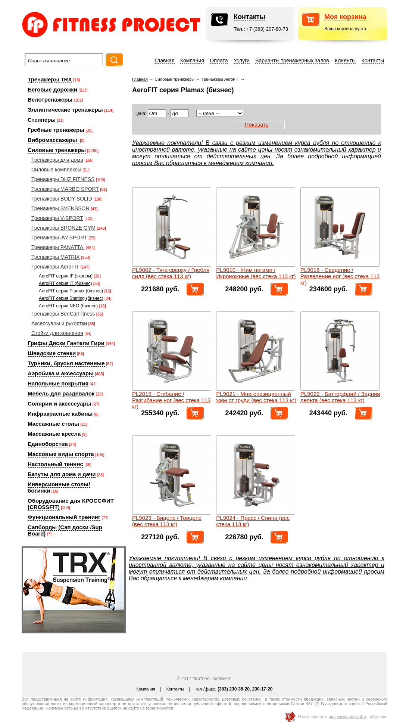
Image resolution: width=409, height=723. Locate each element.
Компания (192, 60)
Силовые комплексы (56, 170)
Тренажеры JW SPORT (59, 238)
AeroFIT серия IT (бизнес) (65, 283)
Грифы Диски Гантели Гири (66, 343)
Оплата (219, 60)
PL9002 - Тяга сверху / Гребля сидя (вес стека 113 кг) (170, 273)
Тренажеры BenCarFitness (63, 314)
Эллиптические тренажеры (65, 109)
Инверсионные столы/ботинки (59, 487)
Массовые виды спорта (61, 454)
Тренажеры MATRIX (55, 257)
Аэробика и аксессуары (61, 373)
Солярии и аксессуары (59, 403)
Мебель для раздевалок (61, 393)
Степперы (42, 120)
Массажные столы (53, 424)
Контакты (249, 17)
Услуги (242, 60)
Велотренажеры (50, 99)
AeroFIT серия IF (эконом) (66, 276)
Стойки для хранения (57, 333)
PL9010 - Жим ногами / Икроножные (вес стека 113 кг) (256, 273)
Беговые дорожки (52, 89)
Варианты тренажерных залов (292, 60)
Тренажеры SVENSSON (60, 208)
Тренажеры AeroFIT (55, 267)
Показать (257, 124)
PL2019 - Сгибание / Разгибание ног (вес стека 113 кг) (171, 400)
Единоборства (48, 444)
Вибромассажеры (53, 140)
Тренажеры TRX (50, 79)
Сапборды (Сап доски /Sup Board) (65, 530)
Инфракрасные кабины (60, 413)
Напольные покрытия (58, 383)
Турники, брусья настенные (66, 363)
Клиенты (345, 60)
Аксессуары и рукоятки (59, 323)
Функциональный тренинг (64, 517)
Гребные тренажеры (56, 130)
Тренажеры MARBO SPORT (65, 189)
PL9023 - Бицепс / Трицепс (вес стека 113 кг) (167, 521)
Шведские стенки (52, 353)
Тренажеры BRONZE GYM (63, 228)
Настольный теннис (55, 464)
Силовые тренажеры (57, 150)
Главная (164, 60)
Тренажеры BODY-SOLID (61, 199)
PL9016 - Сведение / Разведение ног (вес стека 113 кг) (340, 276)
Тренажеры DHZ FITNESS (63, 179)
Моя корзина (345, 17)
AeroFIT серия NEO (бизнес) (68, 305)
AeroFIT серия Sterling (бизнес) (71, 298)
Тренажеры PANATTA (57, 247)
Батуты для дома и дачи (62, 474)
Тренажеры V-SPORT (57, 218)
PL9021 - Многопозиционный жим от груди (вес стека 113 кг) (256, 397)
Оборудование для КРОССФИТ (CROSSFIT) (71, 503)
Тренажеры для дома (57, 160)
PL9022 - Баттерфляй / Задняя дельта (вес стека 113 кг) (340, 397)
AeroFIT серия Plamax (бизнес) (71, 291)
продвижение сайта (347, 716)
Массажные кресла (54, 434)
